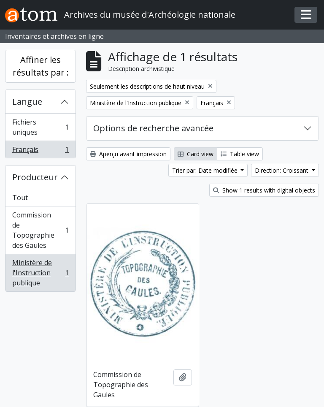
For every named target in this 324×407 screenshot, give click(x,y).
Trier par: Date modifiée (205, 170)
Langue (27, 101)
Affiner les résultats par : (41, 66)
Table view (240, 154)
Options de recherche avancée (153, 128)
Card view (195, 154)
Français (40, 151)
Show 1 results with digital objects (264, 190)
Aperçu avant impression (128, 154)
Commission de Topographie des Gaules (40, 230)
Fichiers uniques (40, 127)
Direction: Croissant (282, 170)
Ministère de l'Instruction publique (40, 273)
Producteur (35, 177)
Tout (20, 197)
